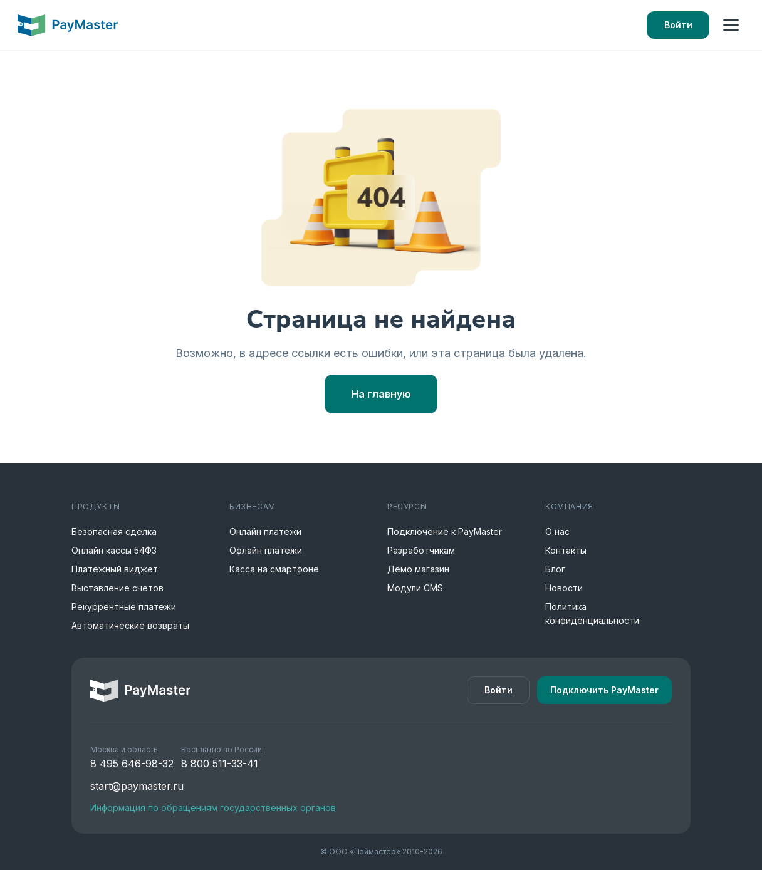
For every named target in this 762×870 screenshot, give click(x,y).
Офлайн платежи (265, 550)
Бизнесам (252, 506)
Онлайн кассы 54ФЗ (114, 550)
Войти (678, 24)
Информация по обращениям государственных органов (213, 807)
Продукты (95, 506)
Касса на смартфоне (274, 569)
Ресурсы (407, 506)
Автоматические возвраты (130, 625)
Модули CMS (415, 588)
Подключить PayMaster (604, 690)
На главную (381, 394)
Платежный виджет (114, 569)
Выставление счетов (117, 588)
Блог (555, 569)
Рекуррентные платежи (123, 606)
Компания (569, 506)
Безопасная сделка (114, 531)
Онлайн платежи (265, 531)
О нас (557, 531)
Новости (564, 588)
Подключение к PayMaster (444, 531)
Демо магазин (418, 569)
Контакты (566, 550)
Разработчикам (421, 550)
